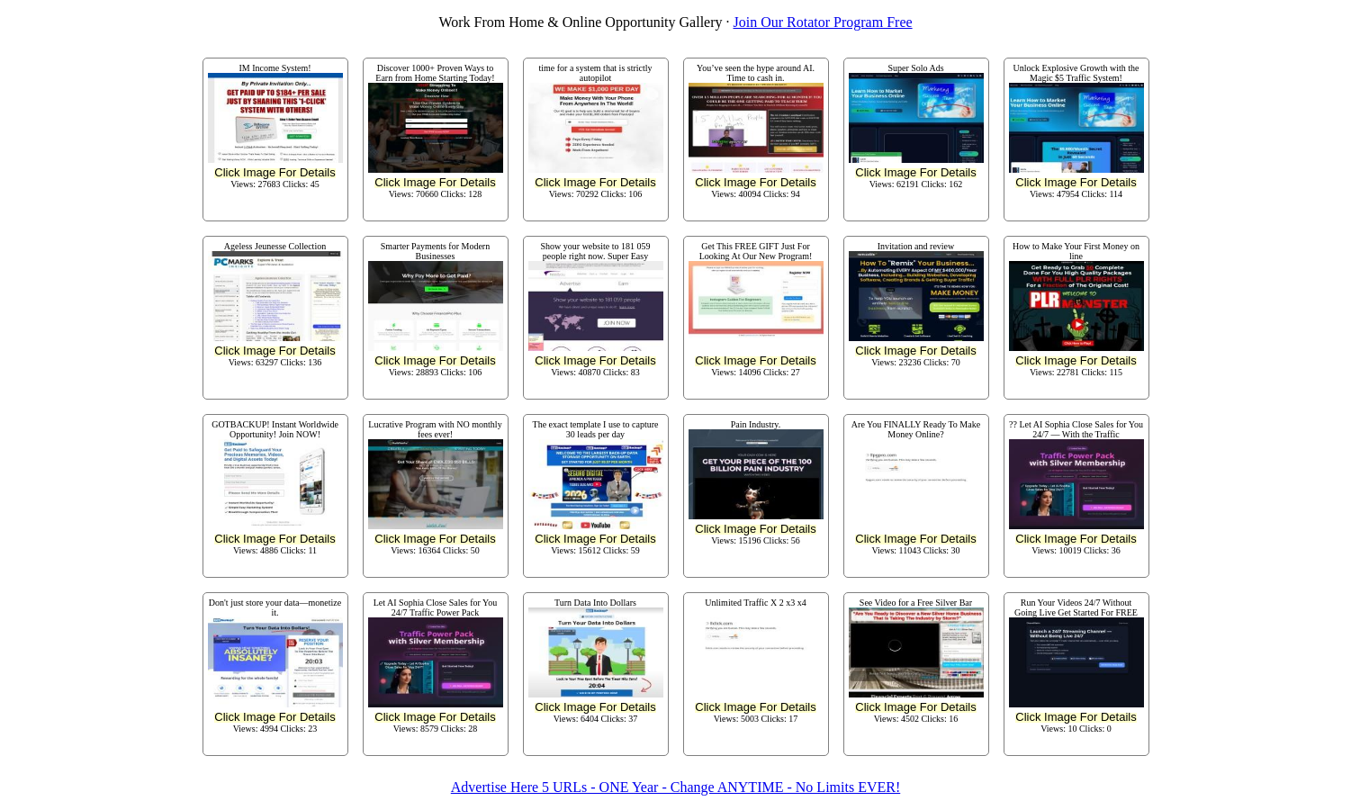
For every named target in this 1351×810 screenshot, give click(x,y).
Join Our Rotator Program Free (823, 22)
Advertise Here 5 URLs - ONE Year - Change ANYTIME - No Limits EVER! (675, 787)
